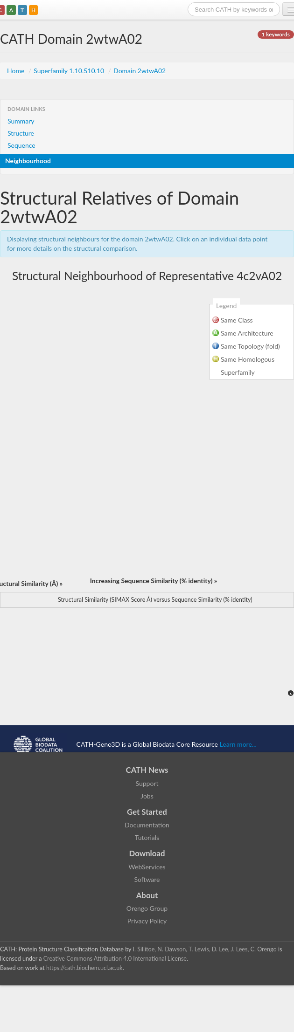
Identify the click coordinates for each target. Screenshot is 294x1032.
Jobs (147, 796)
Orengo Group (147, 908)
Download (147, 853)
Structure (20, 133)
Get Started (147, 812)
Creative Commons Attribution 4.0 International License (115, 958)
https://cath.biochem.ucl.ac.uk (84, 967)
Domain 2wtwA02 (139, 71)
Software (147, 879)
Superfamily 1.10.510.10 (70, 71)
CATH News (147, 770)
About (147, 895)
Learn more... (238, 744)
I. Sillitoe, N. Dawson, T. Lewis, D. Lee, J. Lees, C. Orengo (205, 949)
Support (146, 783)
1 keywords (276, 34)
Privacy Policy (147, 921)
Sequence (21, 145)
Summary (21, 121)
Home (16, 71)
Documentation (147, 825)
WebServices (146, 867)
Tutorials (147, 837)
